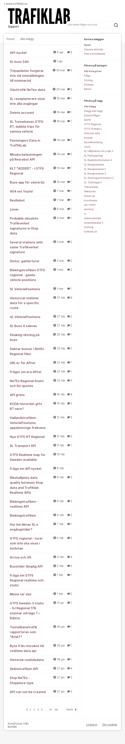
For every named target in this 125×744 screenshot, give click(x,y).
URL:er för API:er (43, 363)
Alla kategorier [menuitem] (93, 71)
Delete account (43, 112)
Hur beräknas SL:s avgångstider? (43, 526)
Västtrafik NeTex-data (43, 89)
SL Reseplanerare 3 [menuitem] (95, 173)
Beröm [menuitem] (87, 89)
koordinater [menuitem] (90, 200)
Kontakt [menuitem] (88, 137)
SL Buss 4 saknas (43, 326)
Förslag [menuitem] (88, 80)
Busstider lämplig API (43, 566)
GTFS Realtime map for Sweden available (43, 457)
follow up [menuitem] (89, 195)
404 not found (43, 191)
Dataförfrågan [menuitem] (92, 115)
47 (50, 709)
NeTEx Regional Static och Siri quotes (43, 383)
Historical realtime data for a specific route (43, 303)
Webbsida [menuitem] (90, 191)
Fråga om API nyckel (43, 468)
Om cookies (109, 724)
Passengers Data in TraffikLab (43, 142)
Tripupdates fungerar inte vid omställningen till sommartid (43, 75)
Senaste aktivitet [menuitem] (93, 49)
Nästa (70, 709)
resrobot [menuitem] (89, 209)
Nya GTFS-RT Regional (43, 436)
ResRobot (43, 200)
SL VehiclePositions (43, 289)
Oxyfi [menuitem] (87, 146)
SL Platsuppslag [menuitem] (93, 155)
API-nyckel (43, 52)
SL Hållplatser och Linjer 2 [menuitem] (98, 151)
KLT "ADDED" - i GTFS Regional (43, 170)
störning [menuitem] (88, 227)
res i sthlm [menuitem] (90, 204)
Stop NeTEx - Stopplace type (43, 680)
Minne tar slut (43, 594)
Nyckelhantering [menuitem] (93, 142)
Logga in (91, 724)
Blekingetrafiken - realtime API (43, 503)
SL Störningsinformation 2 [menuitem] (99, 177)
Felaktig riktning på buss (43, 337)
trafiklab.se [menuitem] (90, 231)
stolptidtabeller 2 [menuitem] (93, 222)
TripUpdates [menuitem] (91, 186)
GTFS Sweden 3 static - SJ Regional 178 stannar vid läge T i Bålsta (43, 610)
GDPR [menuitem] (87, 119)
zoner (43, 209)
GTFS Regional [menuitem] (92, 124)
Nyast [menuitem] (87, 44)
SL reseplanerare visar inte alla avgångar (43, 101)
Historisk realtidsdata (43, 659)
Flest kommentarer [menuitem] (94, 53)
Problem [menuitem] (89, 84)
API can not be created (43, 692)
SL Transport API (43, 445)
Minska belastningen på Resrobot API (43, 156)
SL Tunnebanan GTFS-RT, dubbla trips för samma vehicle (43, 126)
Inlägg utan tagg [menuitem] (93, 110)
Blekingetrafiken (43, 515)
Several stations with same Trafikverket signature (43, 247)
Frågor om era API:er (43, 372)
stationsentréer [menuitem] (92, 218)
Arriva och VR (43, 557)
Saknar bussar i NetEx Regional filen (43, 351)
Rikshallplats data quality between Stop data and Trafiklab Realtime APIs (43, 484)
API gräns (43, 394)
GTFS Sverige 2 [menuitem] (93, 128)
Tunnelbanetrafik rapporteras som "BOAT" (43, 632)
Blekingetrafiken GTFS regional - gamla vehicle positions (43, 275)
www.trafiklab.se (15, 3)
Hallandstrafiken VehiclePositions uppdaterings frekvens (43, 422)
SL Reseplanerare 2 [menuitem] (95, 169)
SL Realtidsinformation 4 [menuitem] (98, 160)
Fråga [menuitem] (87, 75)
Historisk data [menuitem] (92, 133)
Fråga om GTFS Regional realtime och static (43, 580)
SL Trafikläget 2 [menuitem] (93, 182)
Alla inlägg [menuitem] (90, 106)
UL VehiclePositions (43, 317)
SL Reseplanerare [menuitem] (94, 164)
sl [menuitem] (85, 213)
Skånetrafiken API (43, 668)
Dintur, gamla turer (43, 261)
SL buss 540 (43, 61)
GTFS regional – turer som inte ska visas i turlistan (43, 543)
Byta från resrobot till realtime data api (43, 648)
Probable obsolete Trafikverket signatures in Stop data (43, 225)
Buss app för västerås (43, 182)
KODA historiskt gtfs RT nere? (43, 406)
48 (56, 709)
